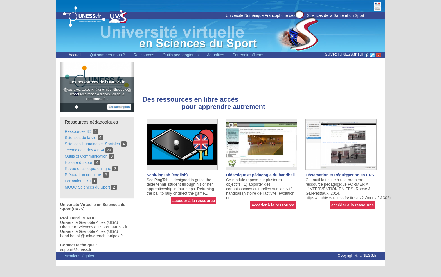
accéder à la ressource (193, 200)
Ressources (143, 55)
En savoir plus (119, 106)
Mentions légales (79, 256)
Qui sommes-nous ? (107, 55)
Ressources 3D (78, 131)
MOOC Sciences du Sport (87, 187)
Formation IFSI (78, 181)
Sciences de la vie (80, 137)
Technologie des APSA (84, 150)
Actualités (215, 55)
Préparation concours (83, 174)
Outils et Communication (86, 156)
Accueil (75, 55)
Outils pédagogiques (181, 55)
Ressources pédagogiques (91, 122)
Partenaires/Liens (248, 55)
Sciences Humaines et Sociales (92, 144)
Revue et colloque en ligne (88, 168)
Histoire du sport (79, 162)
